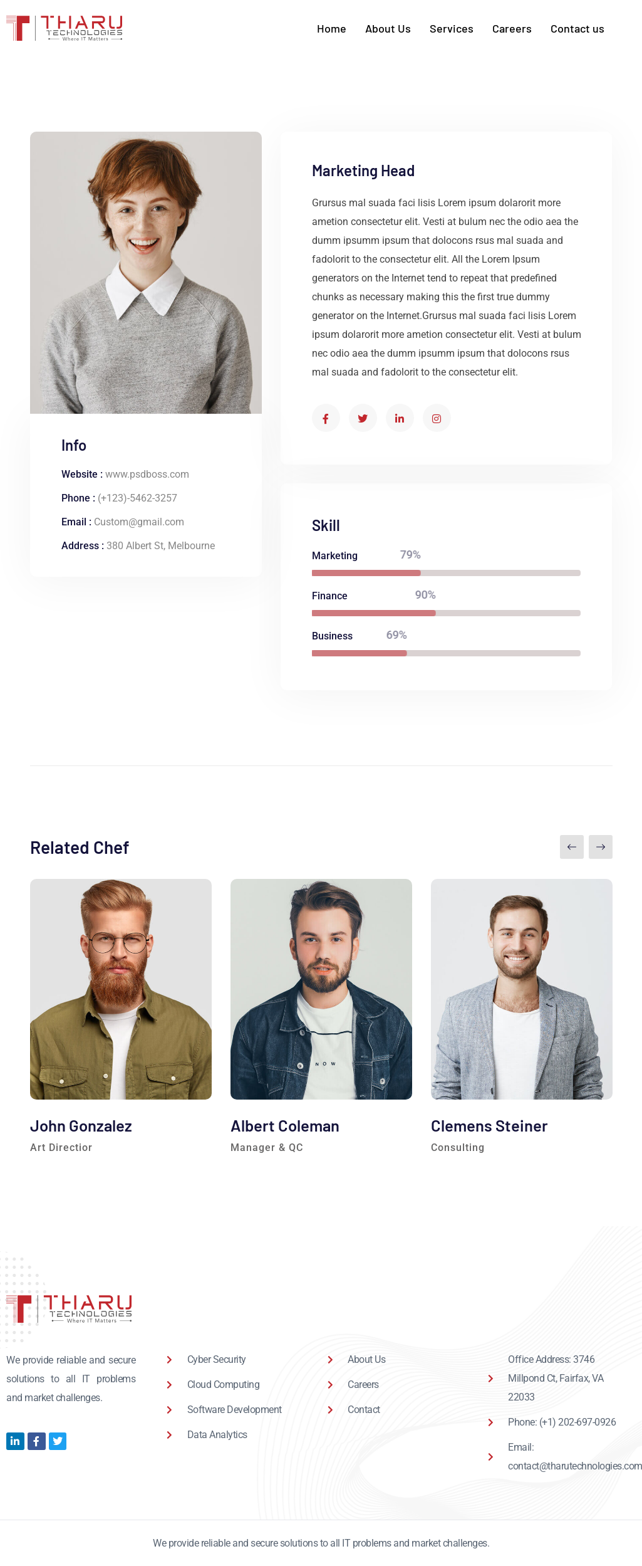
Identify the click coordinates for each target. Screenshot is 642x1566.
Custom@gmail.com (139, 522)
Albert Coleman (284, 1125)
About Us (388, 28)
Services (452, 28)
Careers (512, 28)
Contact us (577, 28)
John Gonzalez (81, 1125)
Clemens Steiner (489, 1125)
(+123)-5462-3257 (137, 498)
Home (331, 28)
